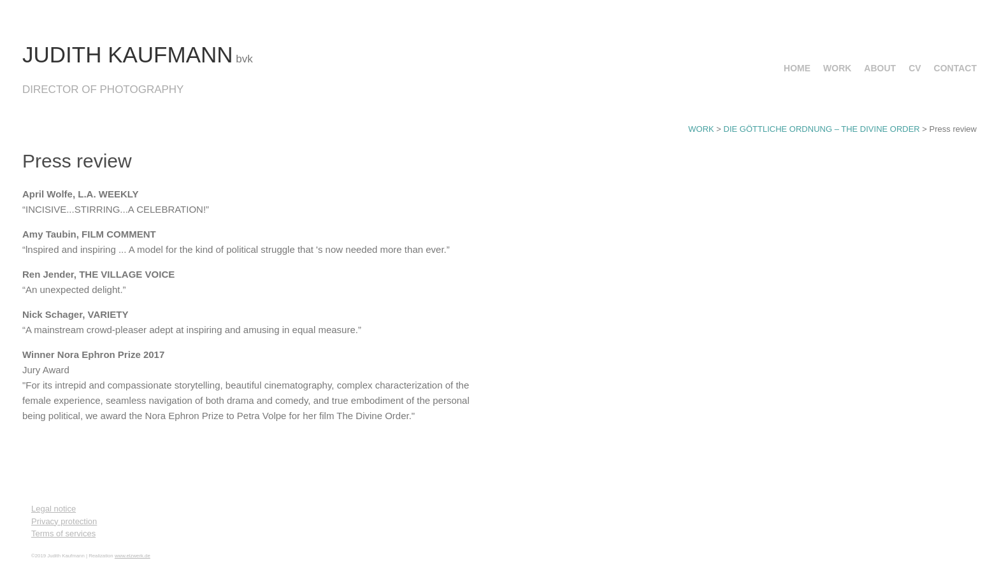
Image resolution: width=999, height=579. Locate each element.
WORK (837, 68)
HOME (797, 68)
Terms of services (63, 533)
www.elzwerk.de (132, 556)
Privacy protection (64, 521)
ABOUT (880, 68)
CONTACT (955, 68)
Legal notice (53, 508)
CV (915, 68)
